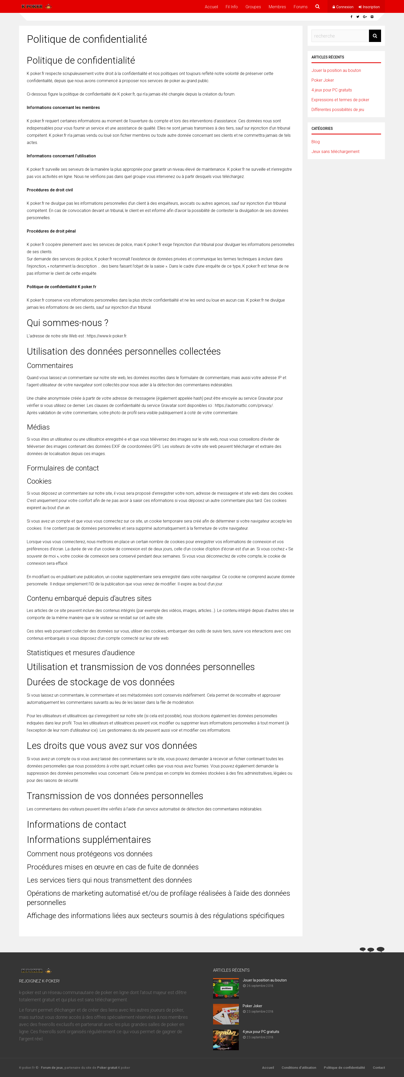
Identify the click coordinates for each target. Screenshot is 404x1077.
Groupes (253, 6)
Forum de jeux (52, 1068)
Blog (316, 141)
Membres (277, 6)
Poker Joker (323, 80)
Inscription (371, 7)
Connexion (345, 7)
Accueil (211, 6)
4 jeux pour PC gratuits (332, 90)
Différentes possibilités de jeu (338, 109)
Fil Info (232, 6)
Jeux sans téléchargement (335, 151)
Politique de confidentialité (344, 1068)
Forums (301, 6)
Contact (379, 1068)
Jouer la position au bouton (336, 70)
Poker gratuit (107, 1068)
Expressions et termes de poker (340, 99)
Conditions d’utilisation (299, 1068)
